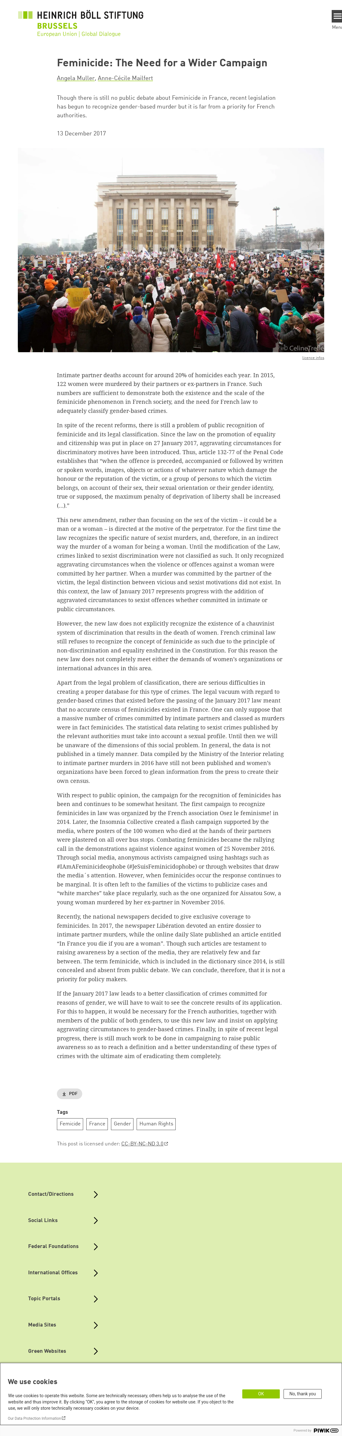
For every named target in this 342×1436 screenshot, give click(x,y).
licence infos (313, 358)
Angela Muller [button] (76, 78)
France (97, 1124)
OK (261, 1393)
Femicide (70, 1124)
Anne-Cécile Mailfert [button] (125, 78)
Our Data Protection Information (34, 1418)
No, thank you (302, 1393)
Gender (122, 1124)
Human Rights (156, 1124)
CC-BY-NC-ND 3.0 (142, 1144)
